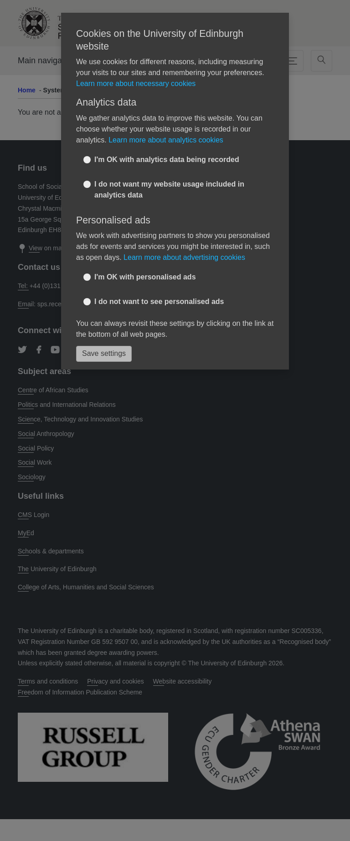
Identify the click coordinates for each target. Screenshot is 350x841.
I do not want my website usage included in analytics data (169, 189)
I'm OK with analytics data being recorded (166, 159)
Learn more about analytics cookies (165, 140)
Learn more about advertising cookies (184, 257)
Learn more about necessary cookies (136, 83)
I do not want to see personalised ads (159, 301)
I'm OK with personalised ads (145, 277)
